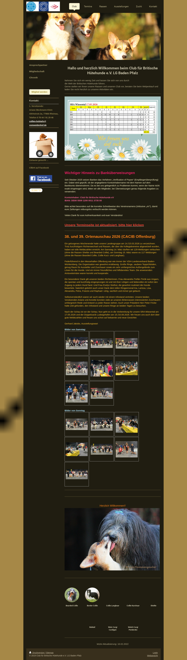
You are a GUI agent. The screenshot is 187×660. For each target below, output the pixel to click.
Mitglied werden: (40, 92)
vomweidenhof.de (37, 125)
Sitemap (49, 653)
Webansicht (152, 655)
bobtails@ (41, 121)
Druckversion (37, 653)
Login (155, 653)
